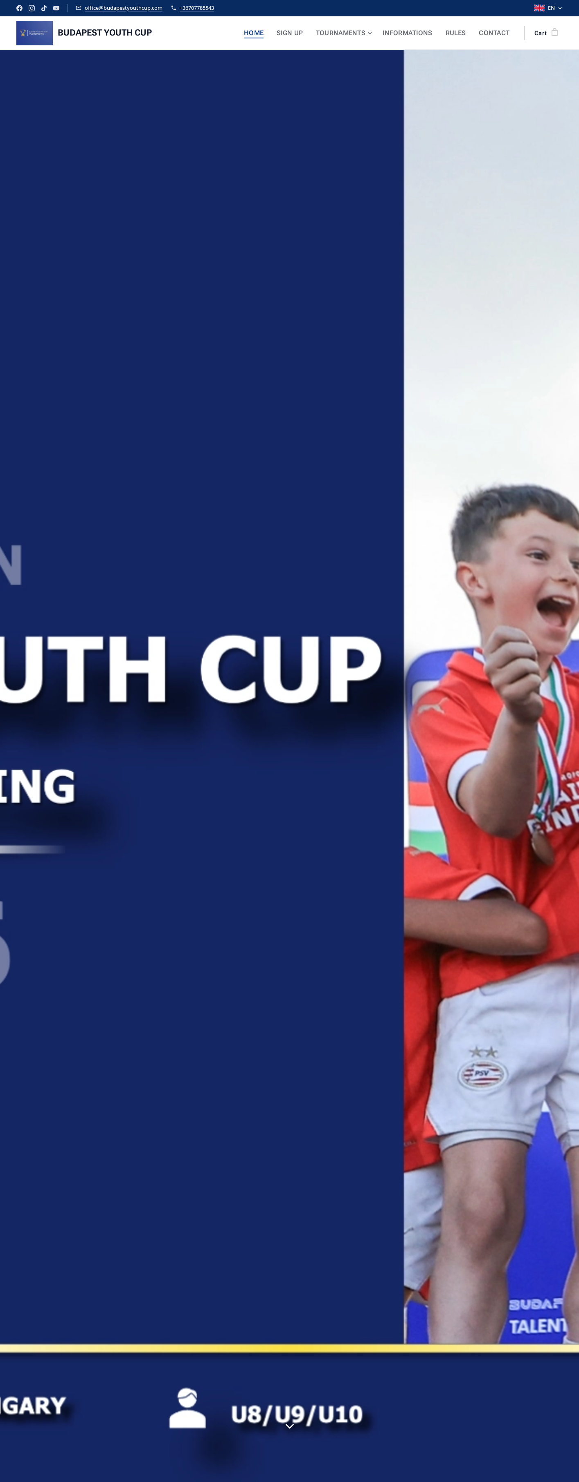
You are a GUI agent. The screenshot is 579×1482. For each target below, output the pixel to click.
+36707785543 (197, 7)
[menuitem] (270, 33)
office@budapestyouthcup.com (123, 7)
